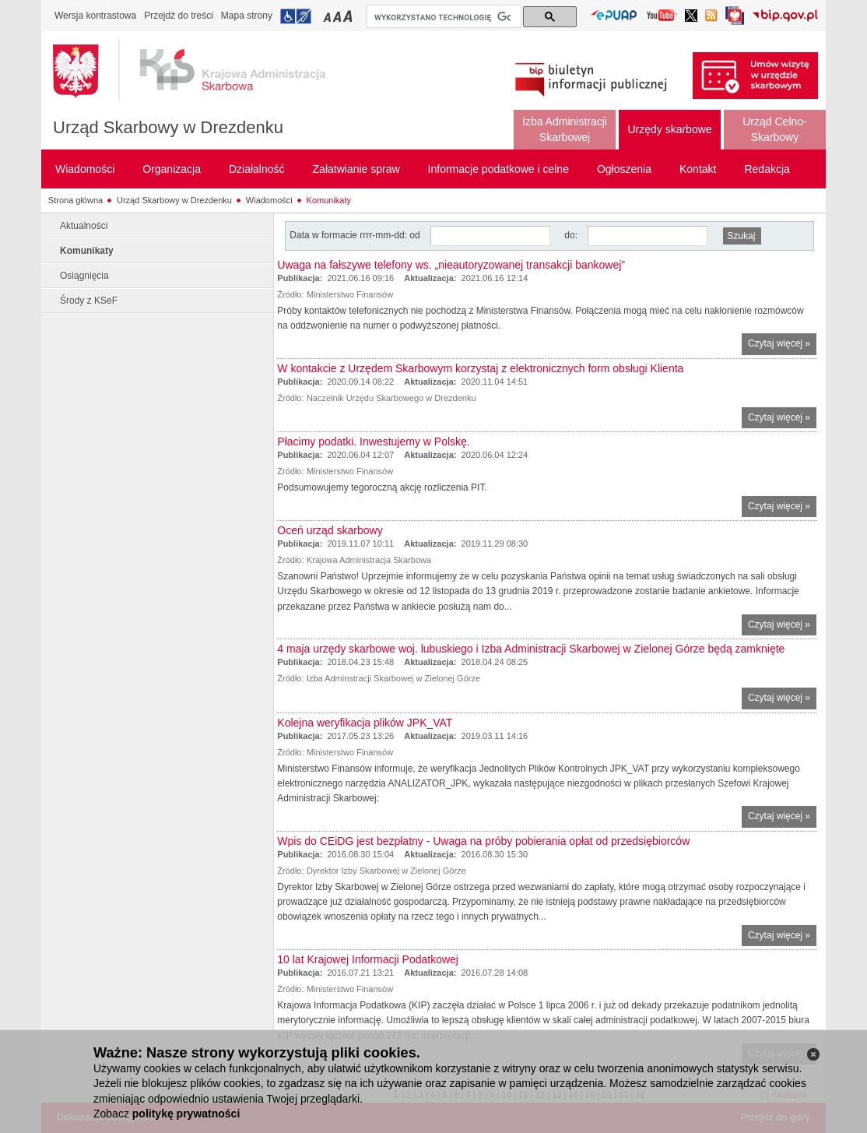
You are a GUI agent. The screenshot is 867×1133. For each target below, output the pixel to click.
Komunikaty (329, 200)
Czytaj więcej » (782, 345)
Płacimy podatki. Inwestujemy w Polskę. (373, 441)
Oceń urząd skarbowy (329, 530)
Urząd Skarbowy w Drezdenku (168, 127)
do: (571, 235)
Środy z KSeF (89, 300)
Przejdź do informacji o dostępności (295, 16)
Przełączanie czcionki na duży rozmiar (349, 16)
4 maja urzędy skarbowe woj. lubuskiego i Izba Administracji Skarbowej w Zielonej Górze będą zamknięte (531, 648)
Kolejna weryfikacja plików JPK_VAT (364, 722)
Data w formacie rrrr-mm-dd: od (356, 235)
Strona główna (75, 200)
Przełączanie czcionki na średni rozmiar (338, 16)
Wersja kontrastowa (95, 15)
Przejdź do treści (178, 15)
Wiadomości (269, 200)
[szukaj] (442, 17)
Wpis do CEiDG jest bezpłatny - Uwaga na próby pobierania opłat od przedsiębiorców (483, 841)
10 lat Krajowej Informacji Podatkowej (367, 959)
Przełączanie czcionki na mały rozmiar (328, 16)
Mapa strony (246, 15)
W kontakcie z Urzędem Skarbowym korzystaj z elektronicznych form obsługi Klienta (480, 368)
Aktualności (83, 225)
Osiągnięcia (84, 275)
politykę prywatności (186, 1113)
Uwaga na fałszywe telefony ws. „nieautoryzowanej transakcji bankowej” (451, 265)
